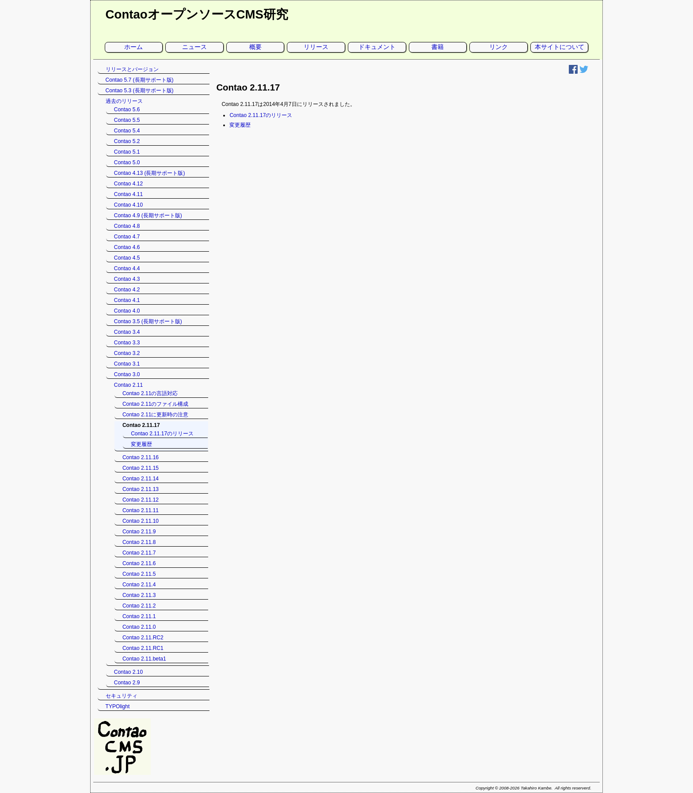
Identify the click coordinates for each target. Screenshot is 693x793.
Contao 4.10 (128, 205)
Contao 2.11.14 (140, 479)
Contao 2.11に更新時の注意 (155, 415)
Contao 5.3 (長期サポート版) (140, 90)
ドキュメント (377, 46)
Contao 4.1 (127, 300)
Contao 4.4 (127, 268)
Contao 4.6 (127, 247)
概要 (255, 46)
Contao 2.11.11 (140, 510)
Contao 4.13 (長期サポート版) (149, 173)
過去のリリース (124, 101)
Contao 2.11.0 (139, 627)
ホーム (133, 46)
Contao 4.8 (127, 226)
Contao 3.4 (127, 332)
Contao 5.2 (127, 141)
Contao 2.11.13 (140, 489)
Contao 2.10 (128, 672)
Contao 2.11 (128, 385)
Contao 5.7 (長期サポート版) (140, 80)
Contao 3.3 (127, 343)
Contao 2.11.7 (139, 553)
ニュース (194, 46)
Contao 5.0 (127, 162)
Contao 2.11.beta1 (144, 659)
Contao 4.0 (127, 311)
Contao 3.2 (127, 353)
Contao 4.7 (127, 237)
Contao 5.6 (127, 109)
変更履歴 (240, 125)
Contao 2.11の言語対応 (150, 393)
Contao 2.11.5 (139, 574)
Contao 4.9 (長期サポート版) (148, 215)
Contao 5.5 (127, 120)
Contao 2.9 (127, 683)
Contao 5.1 (127, 152)
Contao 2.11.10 (140, 521)
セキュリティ (121, 696)
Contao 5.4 (127, 131)
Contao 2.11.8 (139, 542)
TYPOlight (118, 706)
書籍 (437, 46)
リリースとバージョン (132, 69)
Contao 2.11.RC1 (143, 648)
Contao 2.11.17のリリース (260, 115)
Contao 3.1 (127, 364)
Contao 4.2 (127, 290)
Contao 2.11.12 (140, 500)
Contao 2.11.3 (139, 595)
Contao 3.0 (127, 374)
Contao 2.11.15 (140, 468)
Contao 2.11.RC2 (143, 637)
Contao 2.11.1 (139, 616)
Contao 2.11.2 (139, 606)
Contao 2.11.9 (139, 532)
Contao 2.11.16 (140, 457)
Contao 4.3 (127, 279)
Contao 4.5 (127, 258)
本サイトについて (559, 46)
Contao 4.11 (128, 194)
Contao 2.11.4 (139, 585)
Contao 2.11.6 (139, 563)
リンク (498, 46)
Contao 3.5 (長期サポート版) (148, 321)
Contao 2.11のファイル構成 (155, 404)
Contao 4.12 (128, 184)
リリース (316, 46)
